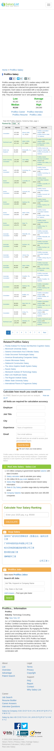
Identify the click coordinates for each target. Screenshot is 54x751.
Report (30, 683)
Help (23, 742)
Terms (30, 667)
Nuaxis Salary (10, 369)
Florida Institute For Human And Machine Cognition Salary (27, 346)
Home (4, 70)
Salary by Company (9, 711)
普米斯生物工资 (11, 552)
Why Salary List (34, 690)
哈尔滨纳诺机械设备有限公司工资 (19, 548)
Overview (6, 670)
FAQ (29, 680)
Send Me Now (23, 445)
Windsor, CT (25, 321)
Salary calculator (13, 476)
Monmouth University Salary (16, 349)
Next (44, 332)
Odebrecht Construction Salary (17, 363)
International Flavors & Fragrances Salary (21, 384)
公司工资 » (44, 561)
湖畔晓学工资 (10, 556)
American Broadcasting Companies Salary (21, 357)
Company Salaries (14, 493)
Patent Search (8, 676)
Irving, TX (25, 312)
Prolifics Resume (20, 115)
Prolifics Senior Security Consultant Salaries (43, 158)
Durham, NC (26, 244)
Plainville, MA (26, 234)
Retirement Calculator (10, 744)
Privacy (30, 670)
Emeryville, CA (26, 150)
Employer (8, 407)
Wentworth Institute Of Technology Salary (21, 372)
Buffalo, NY (25, 294)
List (3, 667)
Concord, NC (26, 191)
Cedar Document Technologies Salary (19, 355)
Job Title (7, 414)
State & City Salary (14, 487)
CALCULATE (12, 522)
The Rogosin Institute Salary (16, 378)
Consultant (6, 133)
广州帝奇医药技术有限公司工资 (18, 543)
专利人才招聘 (25, 744)
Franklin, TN (25, 276)
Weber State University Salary (16, 381)
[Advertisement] (27, 38)
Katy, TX (24, 223)
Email (6, 434)
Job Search (7, 697)
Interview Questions (11, 706)
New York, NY (26, 303)
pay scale (23, 479)
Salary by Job (7, 717)
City (5, 421)
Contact (30, 686)
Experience (8, 427)
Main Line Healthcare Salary (16, 375)
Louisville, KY (26, 181)
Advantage (7, 673)
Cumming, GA (26, 170)
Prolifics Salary (16, 70)
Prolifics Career (18, 112)
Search (9, 598)
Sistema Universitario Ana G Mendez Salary (22, 352)
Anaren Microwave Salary (15, 360)
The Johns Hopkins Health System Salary (21, 366)
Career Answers (9, 703)
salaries (43, 471)
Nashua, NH (25, 202)
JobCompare (9, 593)
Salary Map (11, 482)
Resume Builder (9, 700)
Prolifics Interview (35, 112)
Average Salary (32, 742)
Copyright (31, 673)
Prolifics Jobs (35, 115)
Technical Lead (7, 142)
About (4, 742)
